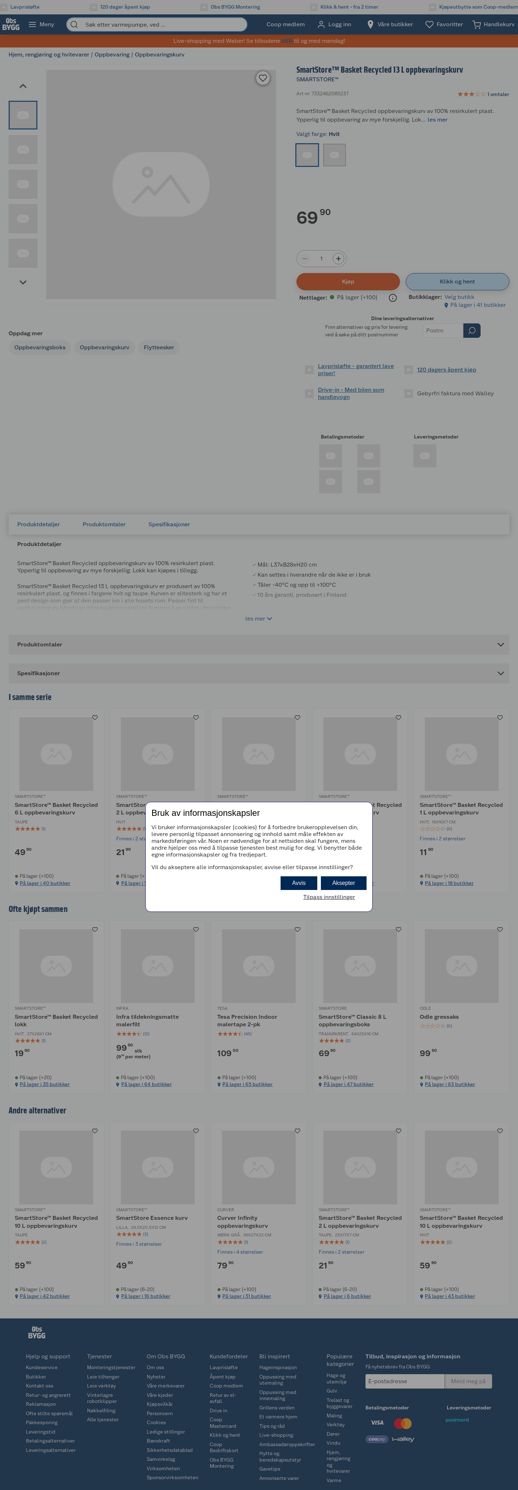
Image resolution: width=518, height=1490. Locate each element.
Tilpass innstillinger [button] (329, 897)
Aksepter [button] (343, 883)
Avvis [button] (299, 883)
